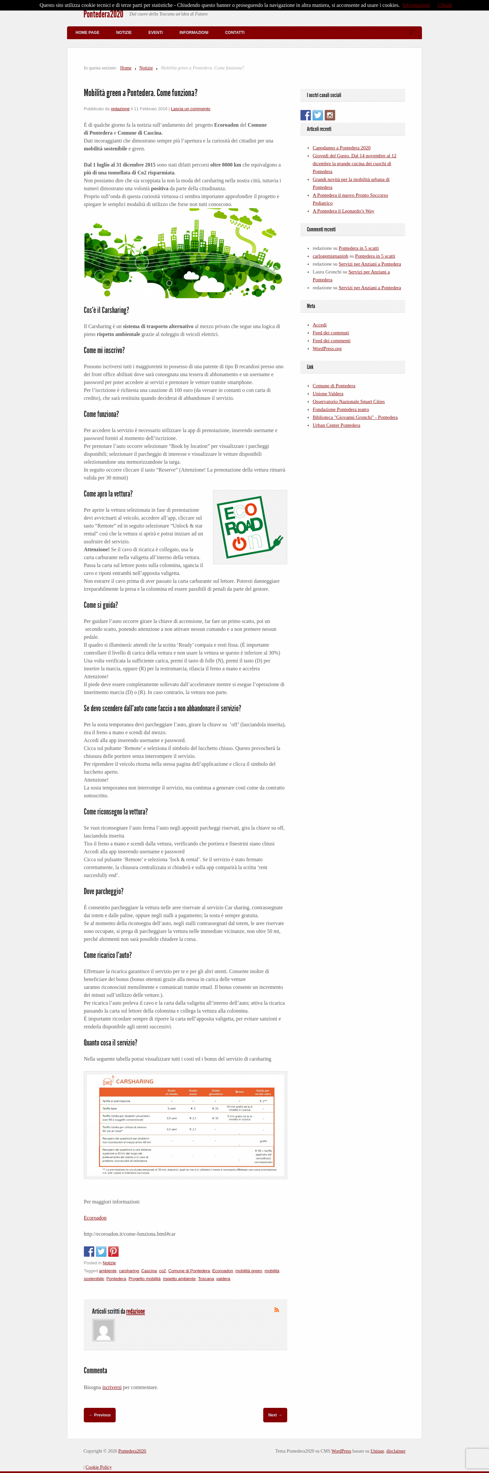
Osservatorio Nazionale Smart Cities (349, 401)
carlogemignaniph (330, 256)
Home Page (87, 32)
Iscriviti (276, 1309)
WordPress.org (327, 348)
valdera (223, 1278)
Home (125, 67)
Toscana (206, 1278)
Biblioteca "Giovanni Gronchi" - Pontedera (355, 417)
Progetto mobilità (144, 1278)
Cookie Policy (98, 1467)
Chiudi (445, 5)
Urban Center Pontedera (336, 425)
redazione (120, 108)
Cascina (149, 1270)
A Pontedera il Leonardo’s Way (343, 211)
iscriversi (112, 1387)
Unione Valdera (328, 393)
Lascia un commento (190, 108)
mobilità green (248, 1270)
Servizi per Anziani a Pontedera (370, 264)
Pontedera (116, 1278)
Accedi (319, 324)
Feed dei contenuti (331, 332)
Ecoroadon (95, 1218)
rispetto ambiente (179, 1278)
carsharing (129, 1270)
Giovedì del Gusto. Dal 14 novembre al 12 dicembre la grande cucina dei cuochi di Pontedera (354, 163)
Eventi (156, 32)
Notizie (123, 32)
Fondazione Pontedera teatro (341, 409)
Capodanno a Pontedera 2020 (341, 147)
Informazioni (193, 32)
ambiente (107, 1270)
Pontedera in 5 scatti (359, 248)
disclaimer (396, 1451)
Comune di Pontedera (189, 1270)
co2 (162, 1270)
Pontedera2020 (103, 14)
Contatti (234, 32)
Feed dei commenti (331, 340)
